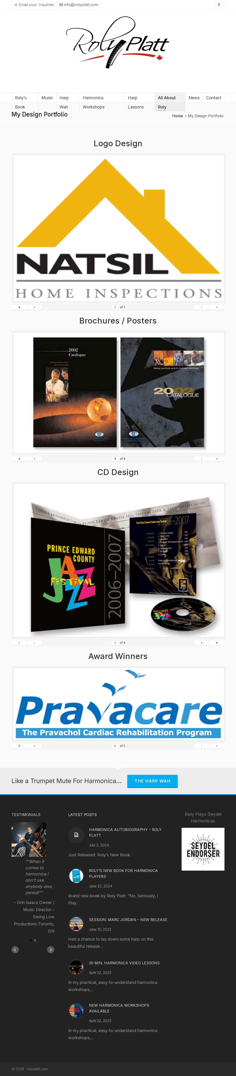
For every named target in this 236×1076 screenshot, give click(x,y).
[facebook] (219, 5)
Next (50, 950)
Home (177, 116)
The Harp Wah (152, 781)
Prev (15, 950)
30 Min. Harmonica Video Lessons (124, 963)
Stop (35, 940)
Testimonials (26, 814)
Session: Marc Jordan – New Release (128, 919)
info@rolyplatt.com (78, 4)
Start (31, 940)
